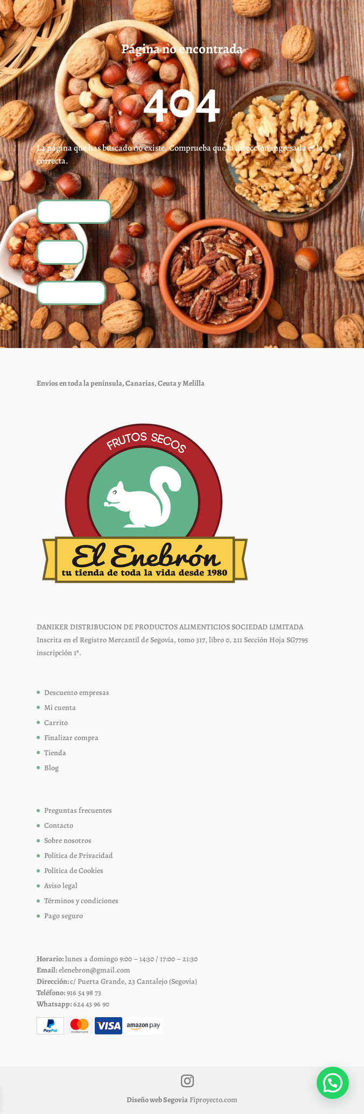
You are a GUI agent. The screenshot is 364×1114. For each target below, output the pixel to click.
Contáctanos (71, 292)
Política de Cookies (73, 870)
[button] (333, 1083)
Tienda (60, 252)
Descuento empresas (76, 692)
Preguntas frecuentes (78, 810)
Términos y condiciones (81, 901)
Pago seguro (63, 916)
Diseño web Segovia (157, 1100)
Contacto (58, 825)
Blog (51, 768)
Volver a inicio (74, 211)
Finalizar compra (71, 738)
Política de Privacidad (78, 855)
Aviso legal (61, 886)
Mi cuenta (60, 708)
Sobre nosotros (68, 840)
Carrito (56, 723)
